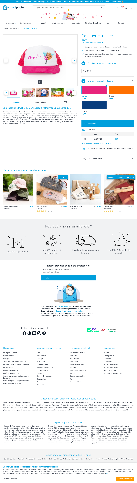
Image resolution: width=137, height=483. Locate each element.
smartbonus (108, 359)
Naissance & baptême (45, 367)
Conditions (74, 362)
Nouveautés (76, 23)
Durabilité (73, 356)
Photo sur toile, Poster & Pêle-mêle (16, 364)
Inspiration (109, 23)
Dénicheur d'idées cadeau (12, 384)
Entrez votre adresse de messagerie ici (57, 270)
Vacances (40, 385)
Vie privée (73, 373)
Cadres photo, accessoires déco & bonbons (15, 377)
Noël (38, 353)
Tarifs (72, 379)
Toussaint (40, 373)
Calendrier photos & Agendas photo (16, 381)
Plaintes (73, 367)
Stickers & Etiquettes (11, 373)
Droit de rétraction (77, 364)
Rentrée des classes (44, 376)
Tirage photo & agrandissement (14, 362)
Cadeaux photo (8, 356)
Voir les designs (90, 124)
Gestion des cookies (77, 376)
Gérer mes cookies (11, 479)
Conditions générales (78, 370)
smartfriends (108, 362)
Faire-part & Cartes (10, 353)
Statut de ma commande (113, 373)
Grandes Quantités (110, 370)
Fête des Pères (42, 370)
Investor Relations (76, 382)
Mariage (40, 359)
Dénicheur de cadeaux (93, 23)
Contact (121, 23)
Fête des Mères (42, 364)
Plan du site (74, 359)
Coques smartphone (10, 370)
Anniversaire (41, 356)
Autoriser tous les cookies (124, 478)
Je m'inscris (48, 278)
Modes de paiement (111, 364)
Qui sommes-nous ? (77, 353)
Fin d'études (41, 362)
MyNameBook (8, 367)
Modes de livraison (111, 367)
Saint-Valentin (42, 382)
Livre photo (7, 359)
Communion (41, 379)
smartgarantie (109, 356)
